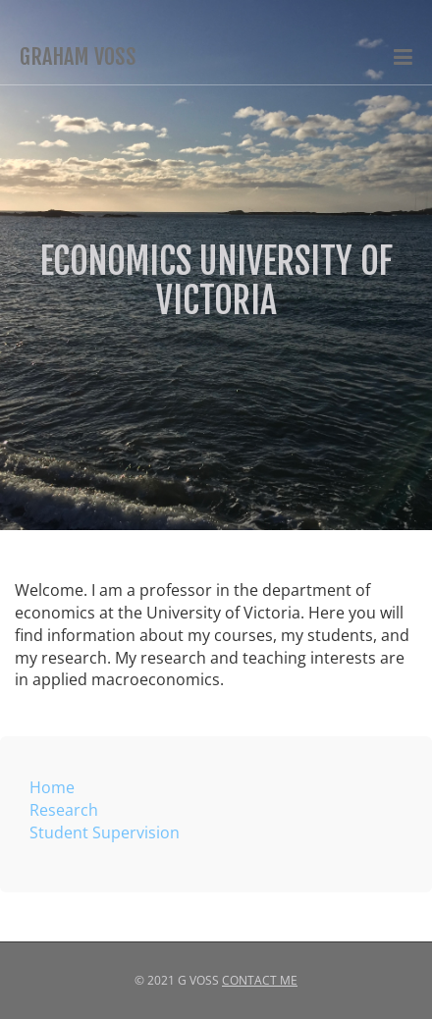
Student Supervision (104, 832)
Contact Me (259, 980)
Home (52, 787)
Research (63, 810)
